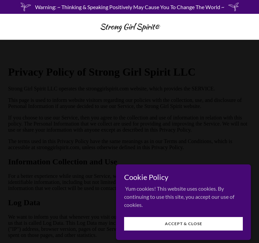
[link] (130, 27)
